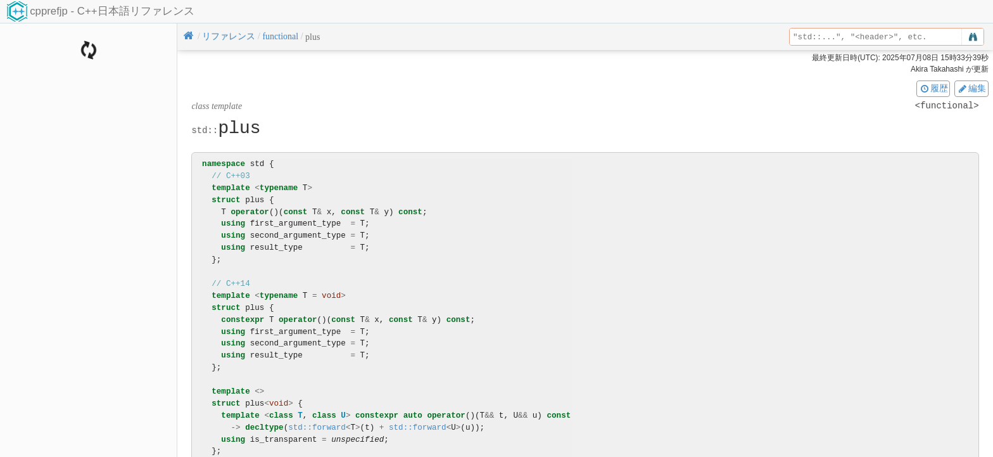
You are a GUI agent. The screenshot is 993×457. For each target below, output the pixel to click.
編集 (971, 88)
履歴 (933, 88)
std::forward (317, 427)
